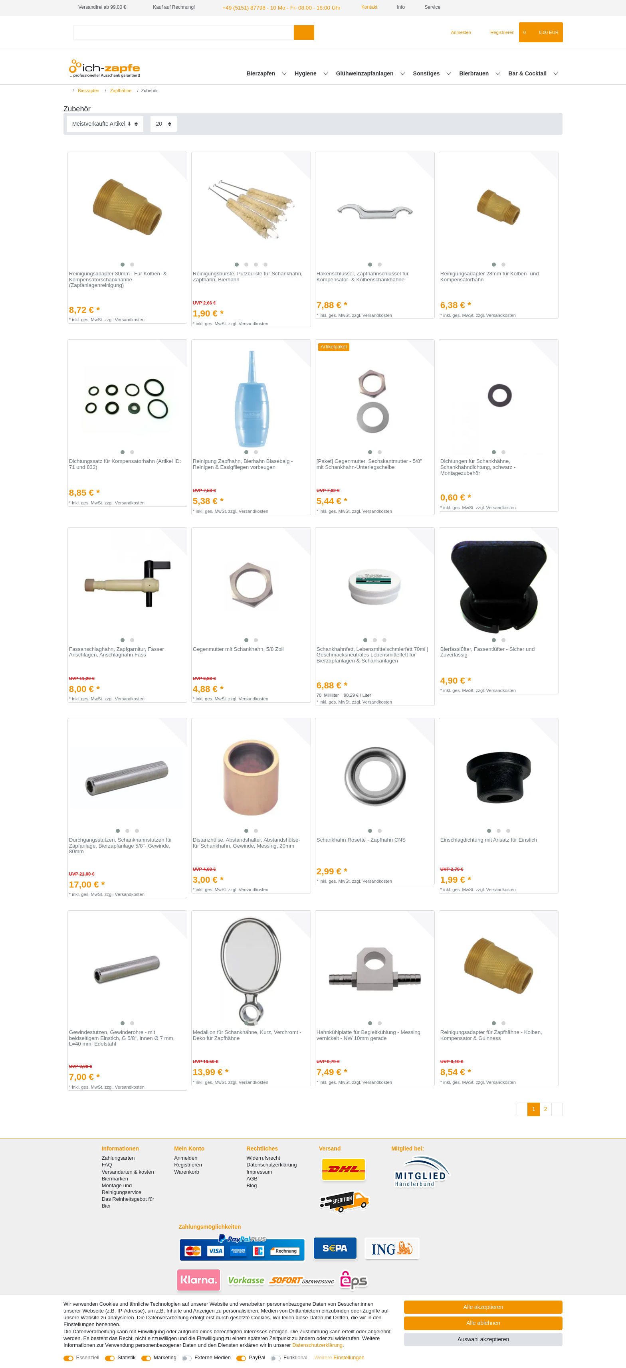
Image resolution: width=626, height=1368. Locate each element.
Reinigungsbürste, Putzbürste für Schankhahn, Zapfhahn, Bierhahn (248, 276)
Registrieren (188, 1164)
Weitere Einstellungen (339, 1357)
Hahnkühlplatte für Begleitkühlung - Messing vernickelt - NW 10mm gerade (368, 1034)
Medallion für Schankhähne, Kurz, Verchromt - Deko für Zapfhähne (247, 1034)
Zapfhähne (120, 89)
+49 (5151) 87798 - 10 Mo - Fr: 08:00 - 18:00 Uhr (273, 7)
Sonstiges (427, 72)
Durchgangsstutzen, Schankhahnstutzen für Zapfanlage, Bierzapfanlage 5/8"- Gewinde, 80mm (120, 845)
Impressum (259, 1171)
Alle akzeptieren (483, 1307)
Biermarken (115, 1177)
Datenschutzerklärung (272, 1164)
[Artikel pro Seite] (164, 123)
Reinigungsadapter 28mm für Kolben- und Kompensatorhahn (489, 276)
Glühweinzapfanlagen (365, 72)
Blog (252, 1185)
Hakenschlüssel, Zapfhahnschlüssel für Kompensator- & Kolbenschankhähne (363, 276)
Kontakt (355, 7)
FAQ (107, 1164)
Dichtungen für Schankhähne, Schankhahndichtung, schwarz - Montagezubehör (477, 466)
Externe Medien (212, 1357)
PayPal (257, 1357)
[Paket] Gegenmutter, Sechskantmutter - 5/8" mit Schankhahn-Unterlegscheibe (369, 463)
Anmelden (185, 1157)
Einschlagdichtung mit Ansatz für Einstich (488, 839)
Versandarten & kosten (128, 1171)
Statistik (126, 1357)
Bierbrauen (475, 72)
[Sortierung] (105, 123)
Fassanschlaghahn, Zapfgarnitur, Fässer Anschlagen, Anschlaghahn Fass (116, 651)
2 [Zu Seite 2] (545, 1108)
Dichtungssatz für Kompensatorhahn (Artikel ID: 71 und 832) (125, 463)
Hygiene (306, 72)
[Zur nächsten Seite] (557, 1108)
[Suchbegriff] (183, 31)
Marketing (165, 1357)
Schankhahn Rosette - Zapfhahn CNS (361, 839)
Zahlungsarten (118, 1157)
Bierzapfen (262, 72)
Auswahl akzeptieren (483, 1339)
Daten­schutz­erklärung (317, 1345)
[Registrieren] (498, 32)
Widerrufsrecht (263, 1157)
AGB (252, 1177)
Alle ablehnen (483, 1323)
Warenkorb (186, 1171)
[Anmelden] (457, 32)
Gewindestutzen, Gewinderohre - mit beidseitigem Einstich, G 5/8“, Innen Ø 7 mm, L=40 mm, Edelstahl (122, 1037)
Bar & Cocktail (528, 72)
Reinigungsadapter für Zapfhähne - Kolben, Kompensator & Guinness (491, 1034)
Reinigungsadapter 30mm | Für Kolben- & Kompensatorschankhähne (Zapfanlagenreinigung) (118, 278)
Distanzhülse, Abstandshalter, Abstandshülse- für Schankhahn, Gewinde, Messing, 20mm (246, 842)
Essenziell (87, 1357)
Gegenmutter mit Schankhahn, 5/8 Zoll (238, 648)
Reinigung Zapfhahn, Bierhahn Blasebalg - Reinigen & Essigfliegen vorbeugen (243, 463)
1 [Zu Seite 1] (533, 1108)
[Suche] (304, 31)
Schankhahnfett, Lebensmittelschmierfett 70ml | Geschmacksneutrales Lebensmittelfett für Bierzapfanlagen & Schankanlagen (372, 653)
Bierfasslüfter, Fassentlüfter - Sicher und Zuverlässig (487, 651)
